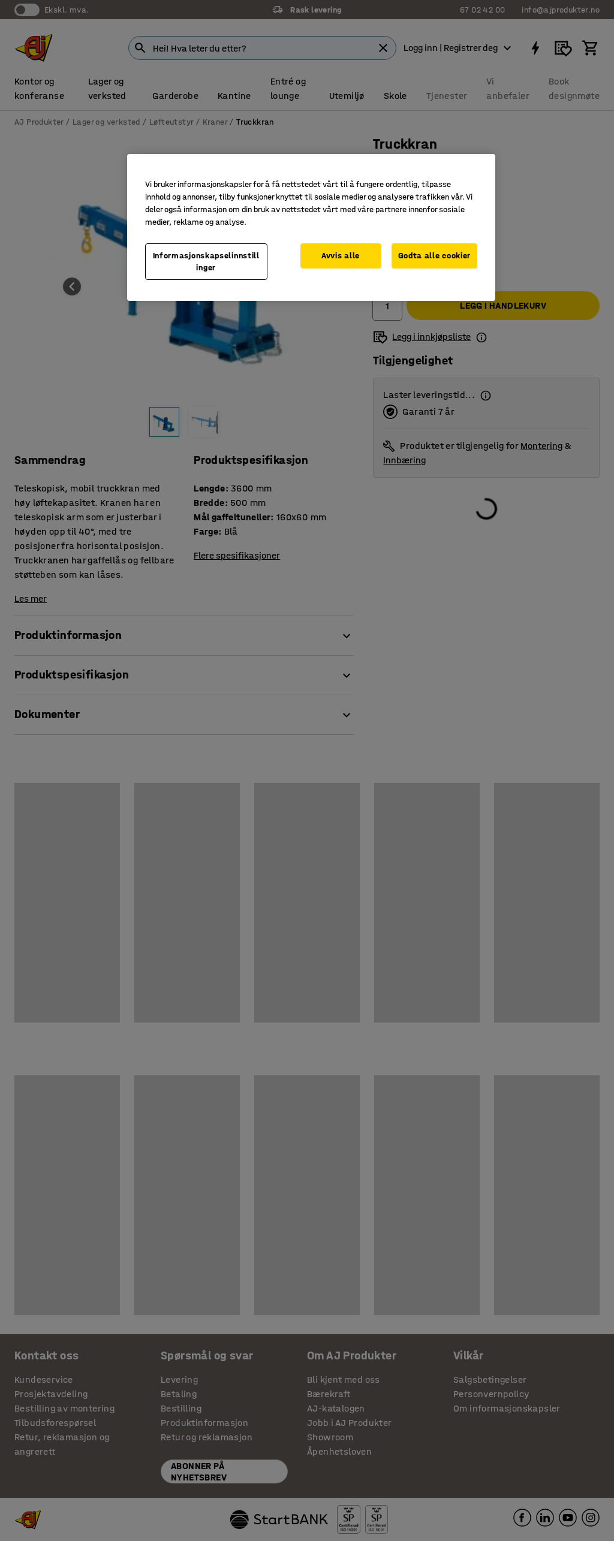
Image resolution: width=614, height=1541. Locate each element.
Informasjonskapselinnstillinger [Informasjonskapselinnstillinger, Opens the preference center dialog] (206, 262)
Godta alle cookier (434, 256)
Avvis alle (340, 256)
